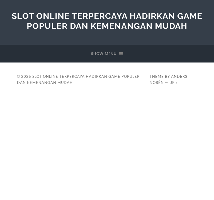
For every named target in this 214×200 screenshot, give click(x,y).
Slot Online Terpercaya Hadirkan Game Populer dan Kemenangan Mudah (107, 21)
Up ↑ (173, 82)
